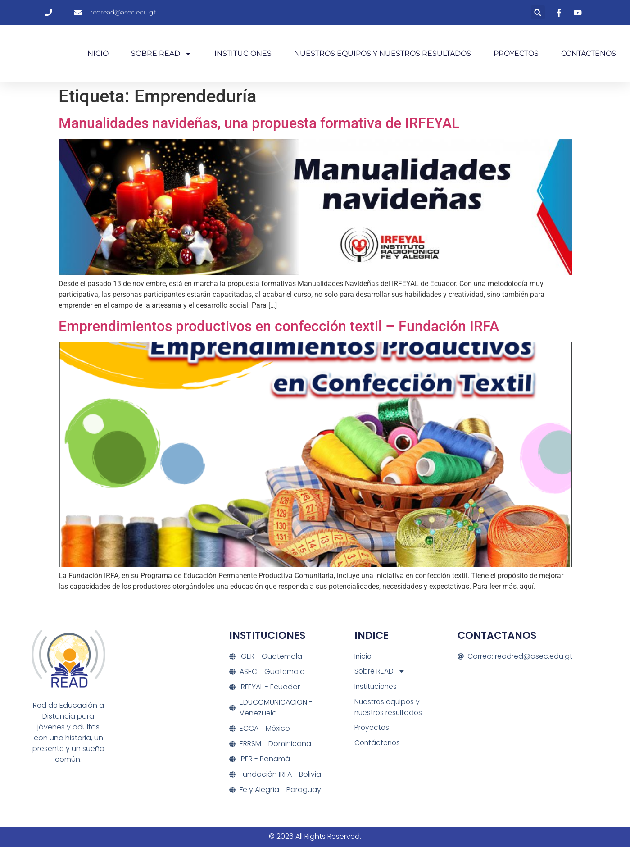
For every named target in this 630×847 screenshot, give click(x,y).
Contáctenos (588, 53)
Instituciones (243, 53)
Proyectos (516, 53)
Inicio (97, 53)
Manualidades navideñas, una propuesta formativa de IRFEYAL (259, 123)
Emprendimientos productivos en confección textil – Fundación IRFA (279, 326)
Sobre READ (161, 54)
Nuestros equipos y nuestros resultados (382, 53)
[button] (538, 12)
